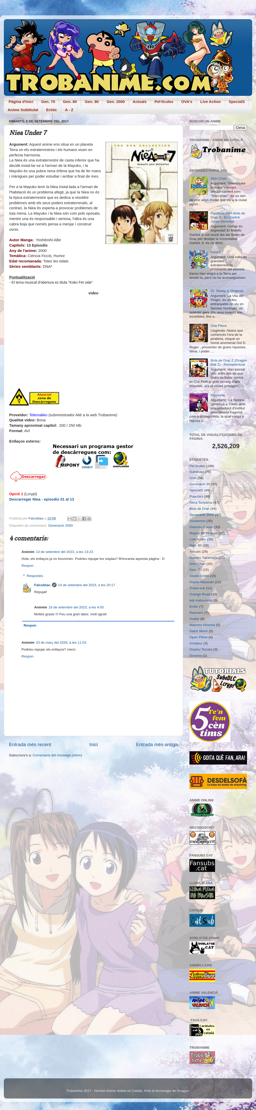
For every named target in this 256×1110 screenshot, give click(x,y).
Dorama (195, 655)
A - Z (69, 110)
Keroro (215, 252)
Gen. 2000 (115, 101)
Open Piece (198, 637)
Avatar (194, 619)
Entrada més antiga (157, 744)
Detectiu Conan (201, 527)
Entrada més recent (30, 744)
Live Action (210, 101)
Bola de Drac (199, 509)
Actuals (139, 101)
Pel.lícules (197, 466)
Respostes (35, 576)
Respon (28, 566)
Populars (196, 496)
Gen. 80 (70, 101)
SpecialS (237, 101)
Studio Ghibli (199, 576)
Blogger (183, 1091)
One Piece (218, 326)
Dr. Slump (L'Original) (226, 291)
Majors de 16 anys (203, 533)
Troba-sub (197, 588)
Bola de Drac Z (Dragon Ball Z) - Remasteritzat (228, 362)
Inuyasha (217, 395)
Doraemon (197, 521)
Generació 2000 (60, 525)
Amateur (195, 643)
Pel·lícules (164, 101)
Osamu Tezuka (200, 649)
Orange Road (199, 594)
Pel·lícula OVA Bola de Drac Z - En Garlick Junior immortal (227, 217)
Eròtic (51, 110)
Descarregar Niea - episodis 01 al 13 (41, 499)
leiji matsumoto (200, 600)
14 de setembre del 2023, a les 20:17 (86, 585)
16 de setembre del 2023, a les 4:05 (76, 607)
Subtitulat (196, 472)
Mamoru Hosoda (202, 625)
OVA (193, 478)
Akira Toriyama (200, 502)
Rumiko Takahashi (203, 558)
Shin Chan (218, 178)
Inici (93, 744)
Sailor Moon (198, 631)
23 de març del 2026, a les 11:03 (61, 642)
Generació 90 (199, 484)
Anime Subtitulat (23, 110)
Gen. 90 (92, 101)
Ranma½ (196, 613)
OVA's (186, 101)
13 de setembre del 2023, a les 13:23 (64, 552)
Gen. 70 (48, 101)
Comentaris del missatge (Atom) (57, 755)
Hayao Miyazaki (201, 582)
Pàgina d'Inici (21, 101)
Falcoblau (42, 585)
